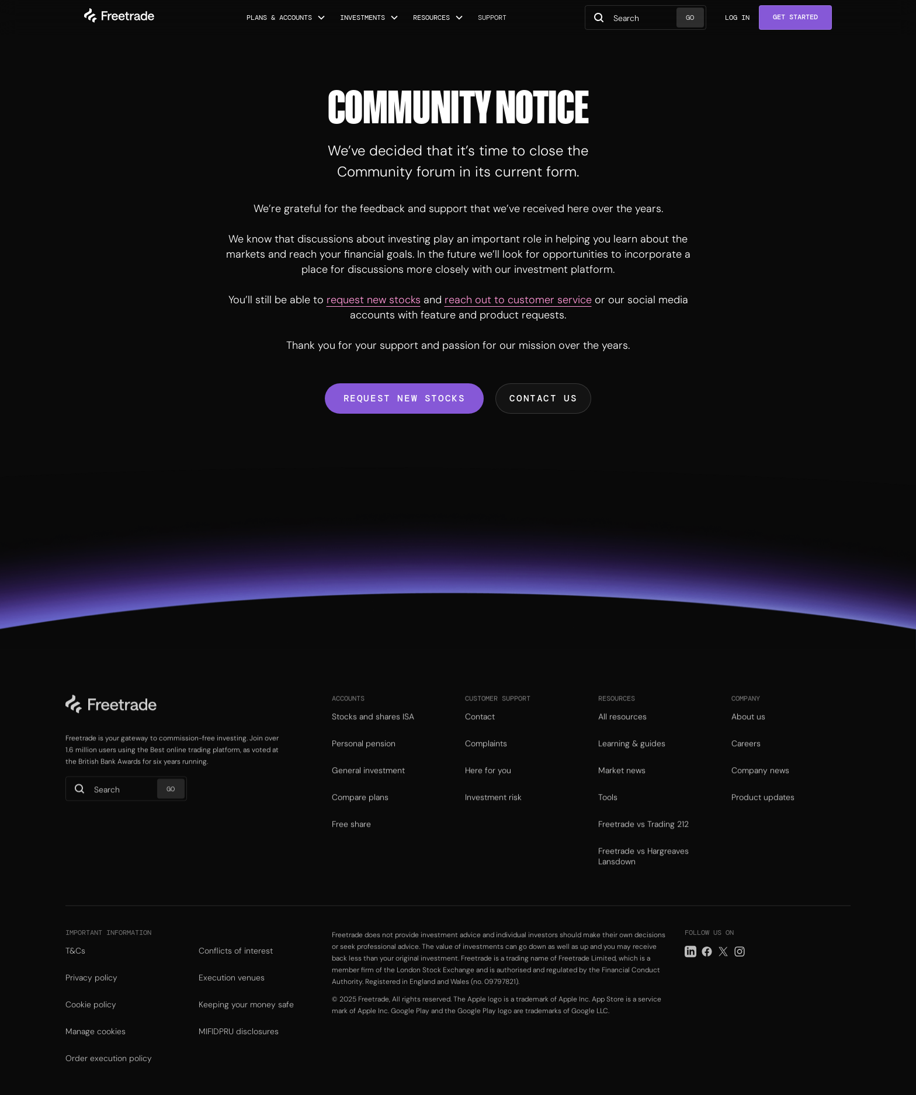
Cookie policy (90, 1022)
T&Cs (75, 968)
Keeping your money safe (246, 1022)
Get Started (795, 17)
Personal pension (363, 758)
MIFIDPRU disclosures (239, 1049)
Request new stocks (405, 398)
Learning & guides (631, 758)
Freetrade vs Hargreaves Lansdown (643, 870)
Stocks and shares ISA (373, 731)
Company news (760, 784)
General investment (368, 784)
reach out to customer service (518, 300)
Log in (737, 17)
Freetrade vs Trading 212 (643, 838)
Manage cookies (95, 1049)
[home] (119, 17)
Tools (607, 811)
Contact (480, 731)
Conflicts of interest (236, 968)
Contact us (543, 398)
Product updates (762, 811)
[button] (286, 17)
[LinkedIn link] (690, 969)
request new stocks (374, 300)
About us (748, 731)
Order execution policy (108, 1075)
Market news (622, 784)
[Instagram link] (739, 969)
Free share (351, 838)
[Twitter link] (723, 969)
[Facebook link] (707, 969)
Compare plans (360, 811)
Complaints (486, 758)
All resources (622, 731)
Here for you (488, 784)
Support (492, 17)
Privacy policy (91, 995)
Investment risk (493, 811)
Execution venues (232, 995)
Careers (746, 758)
